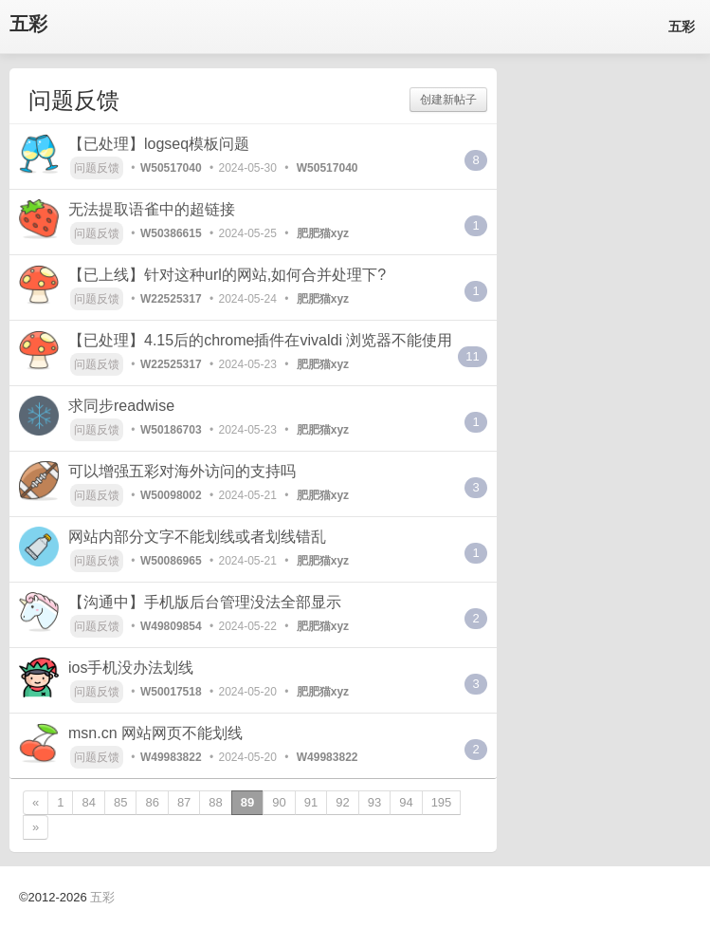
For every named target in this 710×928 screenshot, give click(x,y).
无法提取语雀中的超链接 (151, 209)
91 (311, 802)
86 (151, 802)
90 (278, 802)
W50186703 (171, 429)
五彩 (28, 24)
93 (374, 802)
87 (184, 802)
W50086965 (171, 560)
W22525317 (171, 299)
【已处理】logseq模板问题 (158, 144)
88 (215, 802)
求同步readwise (121, 406)
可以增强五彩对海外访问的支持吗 (182, 471)
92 (342, 802)
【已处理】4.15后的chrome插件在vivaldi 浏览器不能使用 (260, 340)
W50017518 (171, 691)
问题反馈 (96, 168)
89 (247, 802)
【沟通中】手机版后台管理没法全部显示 (204, 602)
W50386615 (171, 233)
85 (120, 802)
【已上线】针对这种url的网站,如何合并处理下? (227, 275)
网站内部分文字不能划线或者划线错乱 (197, 537)
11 (472, 356)
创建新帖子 (448, 99)
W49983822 (171, 757)
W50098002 (171, 495)
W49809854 (171, 626)
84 (88, 802)
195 (441, 802)
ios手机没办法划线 (130, 667)
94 (405, 802)
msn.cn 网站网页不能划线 (155, 733)
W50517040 (171, 168)
